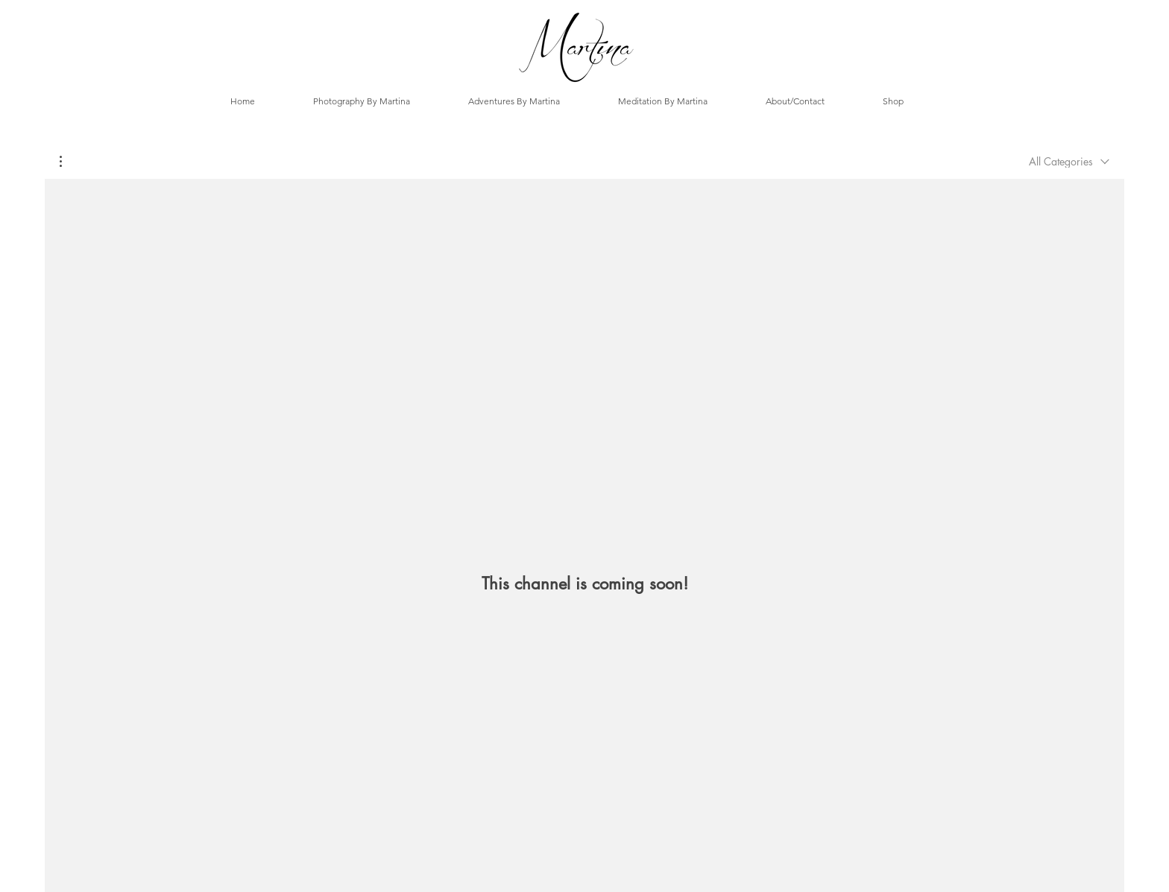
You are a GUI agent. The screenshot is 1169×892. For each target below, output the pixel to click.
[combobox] (1069, 161)
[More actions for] (68, 161)
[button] (68, 161)
